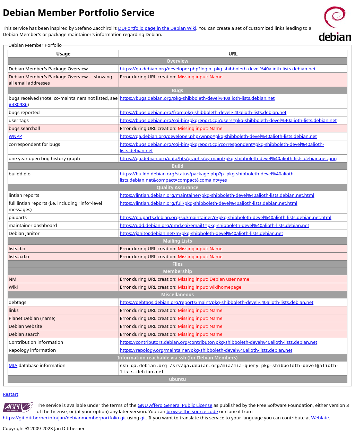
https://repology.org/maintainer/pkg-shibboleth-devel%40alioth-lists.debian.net (206, 350)
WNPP (15, 136)
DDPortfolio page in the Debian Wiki (157, 28)
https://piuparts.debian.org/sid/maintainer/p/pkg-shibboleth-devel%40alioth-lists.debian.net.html (225, 217)
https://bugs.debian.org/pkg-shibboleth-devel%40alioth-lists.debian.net (197, 98)
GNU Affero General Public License (175, 405)
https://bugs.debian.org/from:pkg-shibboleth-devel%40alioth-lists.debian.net (203, 112)
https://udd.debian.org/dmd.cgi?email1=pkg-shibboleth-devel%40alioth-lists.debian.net (214, 225)
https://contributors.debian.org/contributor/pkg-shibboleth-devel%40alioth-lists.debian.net (218, 342)
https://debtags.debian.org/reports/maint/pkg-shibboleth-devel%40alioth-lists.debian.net (216, 302)
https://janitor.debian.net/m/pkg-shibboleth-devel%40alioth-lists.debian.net (201, 233)
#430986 (18, 104)
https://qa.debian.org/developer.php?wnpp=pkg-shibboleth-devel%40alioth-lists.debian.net (218, 136)
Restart (10, 394)
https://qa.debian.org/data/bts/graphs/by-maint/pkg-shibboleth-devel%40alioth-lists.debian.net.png (228, 158)
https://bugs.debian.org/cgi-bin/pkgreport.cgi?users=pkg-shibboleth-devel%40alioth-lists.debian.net (228, 120)
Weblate (320, 418)
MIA (13, 365)
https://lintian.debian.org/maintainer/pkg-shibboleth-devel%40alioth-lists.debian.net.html (217, 195)
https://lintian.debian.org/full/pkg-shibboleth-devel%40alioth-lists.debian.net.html (208, 203)
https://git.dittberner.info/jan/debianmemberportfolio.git (64, 418)
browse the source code (192, 411)
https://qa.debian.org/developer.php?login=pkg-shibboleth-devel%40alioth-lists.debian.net (217, 69)
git (143, 418)
